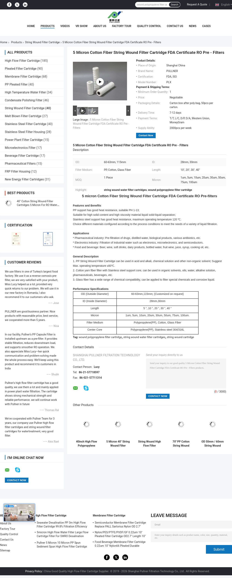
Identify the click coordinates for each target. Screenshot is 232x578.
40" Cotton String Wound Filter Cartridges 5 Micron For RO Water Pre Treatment (37, 205)
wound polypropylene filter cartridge (100, 337)
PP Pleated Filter (16, 84)
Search (174, 4)
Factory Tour (121, 26)
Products (48, 26)
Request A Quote (197, 4)
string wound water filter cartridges (144, 337)
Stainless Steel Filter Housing (25, 132)
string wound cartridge (180, 337)
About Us (99, 26)
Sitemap (5, 550)
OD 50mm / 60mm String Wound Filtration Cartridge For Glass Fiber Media (212, 443)
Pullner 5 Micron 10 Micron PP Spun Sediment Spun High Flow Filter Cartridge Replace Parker (62, 545)
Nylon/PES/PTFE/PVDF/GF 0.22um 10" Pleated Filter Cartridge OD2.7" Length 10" (120, 534)
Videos (65, 26)
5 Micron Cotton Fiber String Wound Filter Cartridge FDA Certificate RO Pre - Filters (101, 123)
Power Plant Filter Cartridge (24, 140)
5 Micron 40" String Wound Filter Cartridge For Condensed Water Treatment (118, 443)
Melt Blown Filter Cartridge (23, 116)
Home (31, 26)
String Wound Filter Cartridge (42, 42)
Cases (206, 26)
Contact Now (146, 135)
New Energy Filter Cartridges (24, 179)
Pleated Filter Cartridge (21, 68)
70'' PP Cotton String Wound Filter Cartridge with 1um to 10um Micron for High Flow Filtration (181, 443)
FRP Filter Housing (17, 171)
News (192, 26)
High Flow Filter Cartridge (22, 61)
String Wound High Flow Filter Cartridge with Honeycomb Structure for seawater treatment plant (149, 443)
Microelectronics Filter (20, 148)
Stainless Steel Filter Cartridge (25, 124)
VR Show (82, 26)
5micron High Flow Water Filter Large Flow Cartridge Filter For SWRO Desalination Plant (62, 535)
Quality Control (149, 26)
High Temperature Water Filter (25, 92)
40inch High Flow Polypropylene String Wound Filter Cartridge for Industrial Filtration (86, 443)
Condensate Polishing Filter (24, 100)
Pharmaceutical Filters (20, 163)
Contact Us (175, 26)
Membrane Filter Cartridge (23, 76)
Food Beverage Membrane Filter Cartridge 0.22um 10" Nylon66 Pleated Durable (120, 543)
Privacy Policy (33, 571)
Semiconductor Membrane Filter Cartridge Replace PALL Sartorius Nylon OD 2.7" (120, 524)
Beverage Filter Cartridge (22, 155)
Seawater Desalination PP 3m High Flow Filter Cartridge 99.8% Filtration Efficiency (62, 524)
